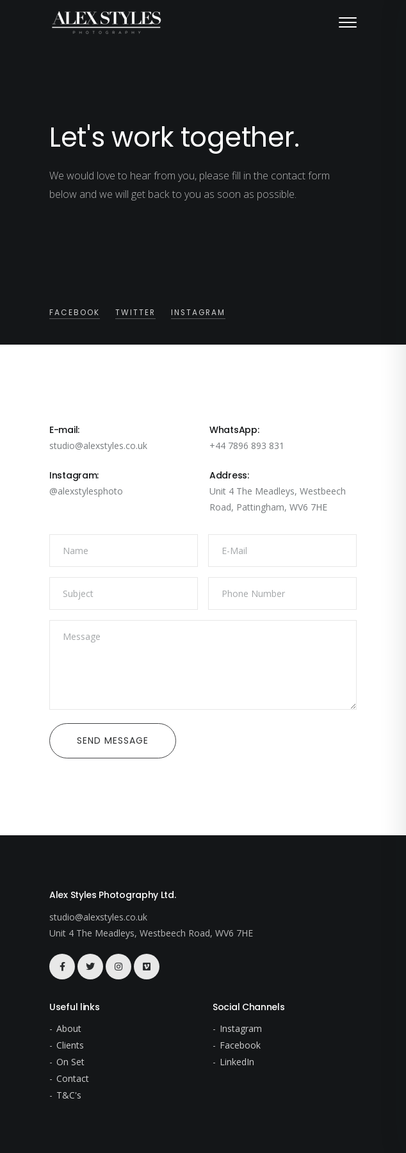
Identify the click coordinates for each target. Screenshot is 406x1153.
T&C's (68, 1095)
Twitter (135, 312)
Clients (70, 1045)
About (68, 1028)
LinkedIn (237, 1062)
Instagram (198, 312)
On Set (70, 1062)
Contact (72, 1078)
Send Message (113, 740)
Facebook (74, 312)
